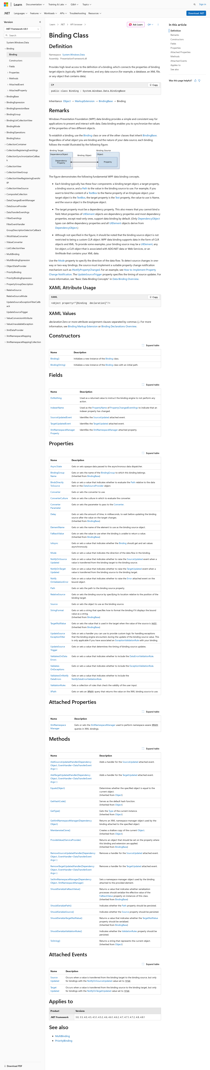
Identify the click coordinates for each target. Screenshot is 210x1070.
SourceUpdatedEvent (61, 417)
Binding (87, 135)
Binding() (54, 358)
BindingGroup (108, 472)
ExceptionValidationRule (127, 640)
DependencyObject (149, 218)
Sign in (202, 4)
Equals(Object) (57, 788)
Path (84, 188)
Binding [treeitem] (13, 54)
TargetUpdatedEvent (60, 423)
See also (175, 69)
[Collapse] (40, 22)
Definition (176, 30)
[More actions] (158, 24)
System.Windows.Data (73, 54)
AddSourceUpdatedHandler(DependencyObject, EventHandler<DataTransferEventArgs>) (71, 765)
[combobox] (22, 28)
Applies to (176, 65)
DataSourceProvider (93, 485)
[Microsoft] (6, 4)
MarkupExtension (85, 101)
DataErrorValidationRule (141, 656)
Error (129, 578)
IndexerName (57, 407)
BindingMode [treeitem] (13, 126)
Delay (53, 514)
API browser (76, 24)
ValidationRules (58, 685)
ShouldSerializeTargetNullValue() (66, 918)
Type (111, 810)
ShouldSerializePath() (60, 905)
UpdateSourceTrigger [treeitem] (17, 312)
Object (67, 101)
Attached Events (179, 60)
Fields (173, 43)
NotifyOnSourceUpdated (99, 980)
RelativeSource (57, 594)
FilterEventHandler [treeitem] (16, 224)
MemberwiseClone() (60, 830)
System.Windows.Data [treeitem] (18, 42)
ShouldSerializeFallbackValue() (65, 889)
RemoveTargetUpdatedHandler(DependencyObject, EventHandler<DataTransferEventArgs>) (72, 870)
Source (53, 604)
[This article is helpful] (195, 81)
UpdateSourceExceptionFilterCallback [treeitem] (23, 304)
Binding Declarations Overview (118, 326)
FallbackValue (57, 533)
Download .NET (196, 13)
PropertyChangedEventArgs (124, 407)
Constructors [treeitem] (15, 60)
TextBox (93, 193)
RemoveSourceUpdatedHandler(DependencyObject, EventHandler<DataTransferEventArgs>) (72, 856)
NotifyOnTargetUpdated (99, 990)
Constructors (177, 39)
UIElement (89, 214)
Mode (61, 260)
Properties (176, 47)
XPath (53, 691)
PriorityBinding (63, 1040)
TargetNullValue (58, 623)
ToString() (55, 940)
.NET (62, 24)
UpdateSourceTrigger (90, 274)
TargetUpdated (100, 423)
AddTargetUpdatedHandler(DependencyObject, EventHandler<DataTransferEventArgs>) (71, 778)
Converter (55, 491)
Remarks (175, 34)
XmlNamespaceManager (105, 429)
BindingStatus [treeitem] (13, 138)
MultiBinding (62, 1036)
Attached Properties (181, 52)
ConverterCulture (59, 498)
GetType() (55, 810)
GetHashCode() (58, 801)
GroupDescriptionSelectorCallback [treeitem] (24, 230)
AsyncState (56, 466)
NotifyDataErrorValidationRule (86, 679)
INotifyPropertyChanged (86, 269)
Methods (175, 56)
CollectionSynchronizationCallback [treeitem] (23, 158)
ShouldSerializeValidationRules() (66, 931)
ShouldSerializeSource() (62, 911)
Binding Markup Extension (83, 326)
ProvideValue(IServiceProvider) (65, 839)
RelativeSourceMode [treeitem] (17, 296)
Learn (52, 24)
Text (117, 197)
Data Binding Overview (126, 279)
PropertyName (99, 407)
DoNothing (56, 397)
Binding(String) (57, 364)
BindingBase (106, 101)
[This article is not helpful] (199, 81)
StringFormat (57, 610)
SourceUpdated (101, 417)
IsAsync (54, 543)
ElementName (57, 527)
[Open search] (194, 4)
